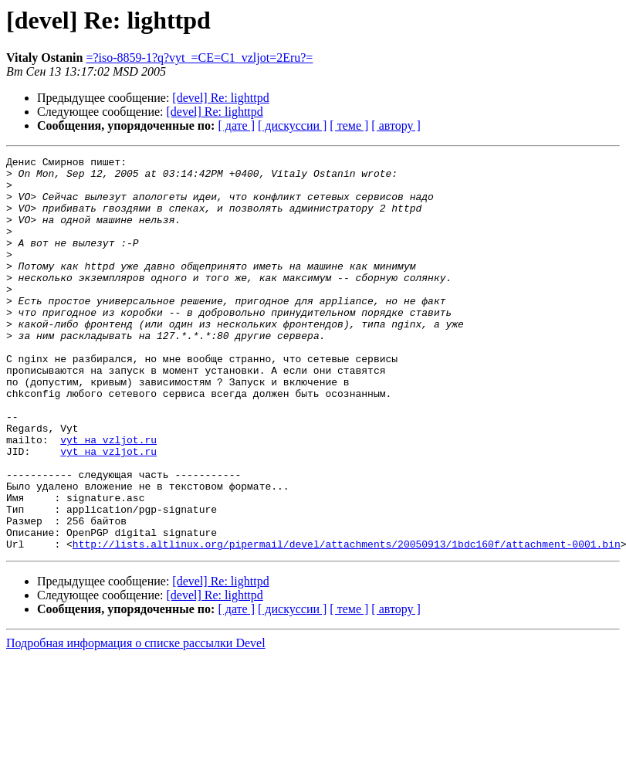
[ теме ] (349, 125)
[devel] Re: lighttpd (220, 97)
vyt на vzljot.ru (108, 497)
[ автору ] (395, 125)
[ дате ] (236, 125)
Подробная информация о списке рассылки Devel (136, 721)
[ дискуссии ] (292, 125)
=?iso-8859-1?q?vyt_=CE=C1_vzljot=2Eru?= (199, 57)
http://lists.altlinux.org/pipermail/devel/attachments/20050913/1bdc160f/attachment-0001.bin (347, 622)
